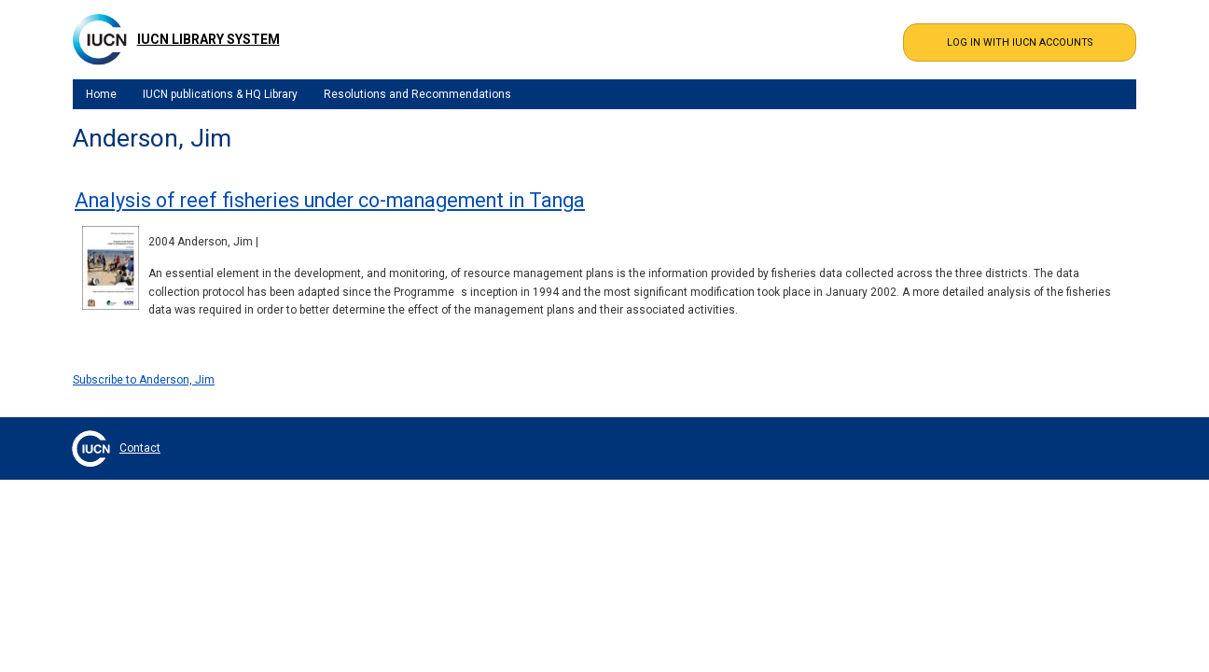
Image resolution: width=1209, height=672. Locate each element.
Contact (139, 448)
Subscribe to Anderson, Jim (144, 379)
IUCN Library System (208, 39)
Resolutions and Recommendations (417, 94)
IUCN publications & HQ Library (220, 94)
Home (101, 94)
